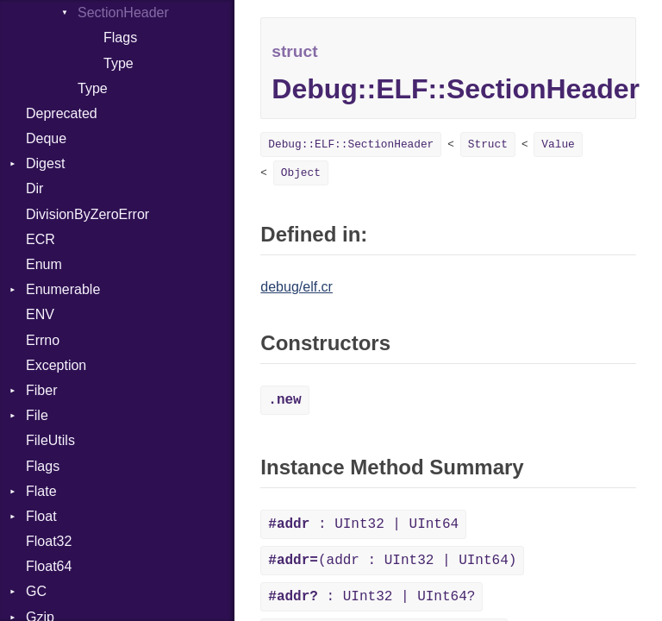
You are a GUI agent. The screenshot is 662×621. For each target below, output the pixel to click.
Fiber (41, 390)
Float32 (49, 541)
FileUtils (50, 440)
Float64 (49, 566)
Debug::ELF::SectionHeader (351, 144)
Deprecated (61, 113)
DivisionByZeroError (87, 214)
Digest (45, 163)
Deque (46, 138)
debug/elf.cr (296, 286)
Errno (42, 340)
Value (557, 144)
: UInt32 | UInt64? (371, 597)
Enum (44, 264)
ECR (40, 239)
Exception (56, 365)
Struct (488, 144)
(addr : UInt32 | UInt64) (392, 560)
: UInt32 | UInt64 (363, 524)
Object (301, 172)
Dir (34, 188)
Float (41, 516)
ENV (40, 314)
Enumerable (63, 289)
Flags (120, 37)
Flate (41, 491)
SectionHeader (123, 12)
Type (118, 63)
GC (36, 591)
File (37, 415)
